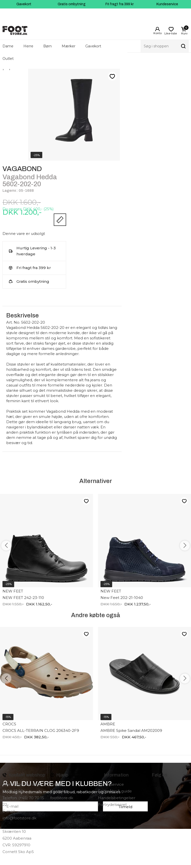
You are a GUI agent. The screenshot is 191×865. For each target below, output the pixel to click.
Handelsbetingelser (116, 797)
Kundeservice (167, 4)
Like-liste (112, 76)
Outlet (8, 58)
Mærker (68, 46)
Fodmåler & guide (115, 791)
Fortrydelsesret (112, 804)
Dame (7, 46)
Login (157, 29)
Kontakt (57, 791)
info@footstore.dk (19, 818)
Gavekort (23, 4)
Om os (56, 784)
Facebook (148, 784)
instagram (155, 784)
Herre (28, 46)
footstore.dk (61, 797)
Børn (47, 46)
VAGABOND (22, 169)
